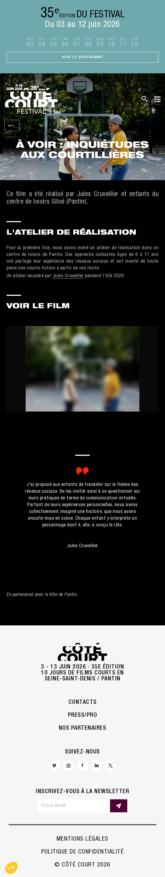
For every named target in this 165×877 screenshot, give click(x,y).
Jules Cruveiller (68, 276)
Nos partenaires (82, 728)
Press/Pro (82, 715)
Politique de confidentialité (82, 852)
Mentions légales (83, 839)
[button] (11, 867)
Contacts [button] (82, 702)
